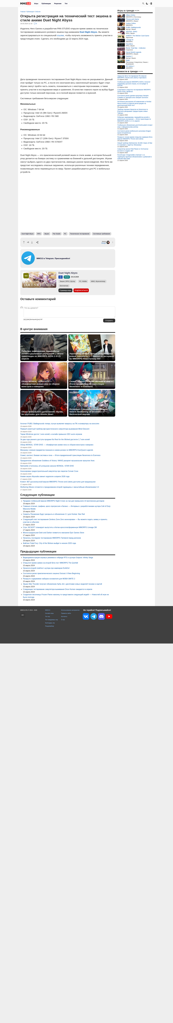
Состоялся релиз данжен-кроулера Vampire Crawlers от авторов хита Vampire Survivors (133, 96)
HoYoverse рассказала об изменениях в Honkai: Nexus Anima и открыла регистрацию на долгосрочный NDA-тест (134, 103)
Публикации (46, 3)
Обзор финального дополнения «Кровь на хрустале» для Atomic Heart (42, 413)
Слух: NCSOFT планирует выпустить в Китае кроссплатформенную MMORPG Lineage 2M (60, 527)
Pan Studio (56, 234)
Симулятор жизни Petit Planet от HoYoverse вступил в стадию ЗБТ (132, 150)
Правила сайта (66, 613)
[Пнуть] (31, 242)
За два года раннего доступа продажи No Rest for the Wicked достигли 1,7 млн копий (55, 439)
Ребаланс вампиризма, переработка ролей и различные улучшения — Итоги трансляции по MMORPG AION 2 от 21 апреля (42, 355)
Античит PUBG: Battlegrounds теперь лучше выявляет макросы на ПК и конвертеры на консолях (59, 424)
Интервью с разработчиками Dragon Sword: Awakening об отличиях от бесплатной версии (88, 411)
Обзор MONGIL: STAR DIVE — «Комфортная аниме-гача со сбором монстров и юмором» (40, 384)
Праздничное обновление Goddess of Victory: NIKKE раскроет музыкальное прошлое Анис (57, 461)
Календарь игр (50, 623)
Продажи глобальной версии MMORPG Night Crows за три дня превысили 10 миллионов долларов (63, 501)
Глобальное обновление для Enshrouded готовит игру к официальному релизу (134, 126)
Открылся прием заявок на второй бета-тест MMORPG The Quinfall (50, 563)
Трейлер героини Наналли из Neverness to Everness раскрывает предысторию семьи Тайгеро (132, 111)
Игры (36, 3)
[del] (28, 319)
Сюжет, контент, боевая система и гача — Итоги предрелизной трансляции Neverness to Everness (91, 384)
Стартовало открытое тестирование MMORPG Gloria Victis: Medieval (134, 90)
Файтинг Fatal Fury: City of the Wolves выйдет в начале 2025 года (49, 543)
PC (65, 234)
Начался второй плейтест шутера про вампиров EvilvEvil (46, 568)
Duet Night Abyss (88, 32)
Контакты (64, 616)
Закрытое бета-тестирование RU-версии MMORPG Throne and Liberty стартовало (131, 77)
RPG (38, 234)
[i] (25, 319)
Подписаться (81, 290)
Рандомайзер (49, 626)
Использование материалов (70, 610)
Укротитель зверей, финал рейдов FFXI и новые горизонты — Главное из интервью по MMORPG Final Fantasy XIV (91, 356)
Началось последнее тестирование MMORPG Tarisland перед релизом (52, 538)
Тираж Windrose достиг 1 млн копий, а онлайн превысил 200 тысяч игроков (51, 434)
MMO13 (47, 610)
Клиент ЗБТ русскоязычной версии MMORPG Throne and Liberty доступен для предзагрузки (57, 482)
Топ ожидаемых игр (51, 619)
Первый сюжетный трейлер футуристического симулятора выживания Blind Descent (54, 429)
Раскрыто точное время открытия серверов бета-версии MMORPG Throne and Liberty (135, 138)
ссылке (60, 35)
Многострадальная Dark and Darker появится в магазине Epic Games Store (53, 533)
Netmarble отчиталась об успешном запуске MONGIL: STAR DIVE (47, 466)
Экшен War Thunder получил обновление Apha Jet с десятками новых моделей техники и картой (62, 584)
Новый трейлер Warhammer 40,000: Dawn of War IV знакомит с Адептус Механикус (134, 144)
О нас (63, 619)
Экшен (46, 234)
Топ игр (47, 616)
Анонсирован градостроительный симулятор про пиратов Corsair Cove (49, 471)
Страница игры (65, 290)
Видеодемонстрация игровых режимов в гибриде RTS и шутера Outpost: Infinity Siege (58, 557)
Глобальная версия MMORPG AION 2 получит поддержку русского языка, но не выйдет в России (133, 83)
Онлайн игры (49, 613)
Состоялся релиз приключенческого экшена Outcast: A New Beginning (51, 573)
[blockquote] (33, 319)
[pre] (38, 319)
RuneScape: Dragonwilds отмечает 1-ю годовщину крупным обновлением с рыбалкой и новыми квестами (134, 157)
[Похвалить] (23, 242)
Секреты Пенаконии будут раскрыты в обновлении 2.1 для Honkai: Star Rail (54, 514)
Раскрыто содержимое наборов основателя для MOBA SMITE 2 (49, 579)
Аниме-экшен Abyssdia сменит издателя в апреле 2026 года (44, 476)
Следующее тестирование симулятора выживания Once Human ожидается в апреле (57, 589)
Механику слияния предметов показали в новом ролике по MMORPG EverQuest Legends (56, 450)
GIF (41, 319)
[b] (24, 319)
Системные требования (101, 234)
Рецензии (57, 3)
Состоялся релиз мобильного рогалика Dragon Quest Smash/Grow (134, 132)
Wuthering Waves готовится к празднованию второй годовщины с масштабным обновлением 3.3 (59, 487)
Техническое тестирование (79, 234)
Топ (66, 3)
